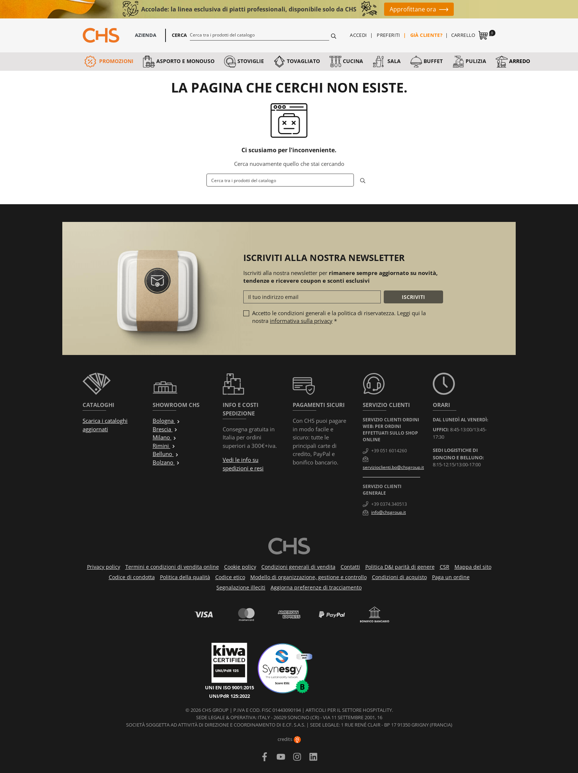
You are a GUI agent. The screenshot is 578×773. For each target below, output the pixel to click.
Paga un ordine (451, 577)
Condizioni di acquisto (399, 577)
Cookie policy (240, 566)
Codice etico (230, 577)
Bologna (166, 420)
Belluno (166, 453)
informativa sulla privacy (301, 320)
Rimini (164, 445)
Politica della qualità (185, 577)
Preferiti (388, 35)
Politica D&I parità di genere (400, 566)
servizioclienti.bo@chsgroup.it (393, 467)
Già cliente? (426, 35)
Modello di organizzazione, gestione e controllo (308, 577)
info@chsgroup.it (388, 512)
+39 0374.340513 (389, 504)
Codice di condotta (132, 577)
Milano (165, 437)
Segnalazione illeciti (240, 587)
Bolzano (166, 462)
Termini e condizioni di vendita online (172, 566)
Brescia (165, 429)
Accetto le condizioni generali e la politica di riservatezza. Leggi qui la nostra (339, 316)
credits (289, 739)
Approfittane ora (413, 9)
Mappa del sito (473, 566)
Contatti (350, 566)
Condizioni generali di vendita (298, 566)
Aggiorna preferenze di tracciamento (316, 587)
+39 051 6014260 (389, 451)
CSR (444, 566)
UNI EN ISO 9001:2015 (229, 687)
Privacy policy (103, 566)
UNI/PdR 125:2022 (229, 696)
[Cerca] (260, 35)
